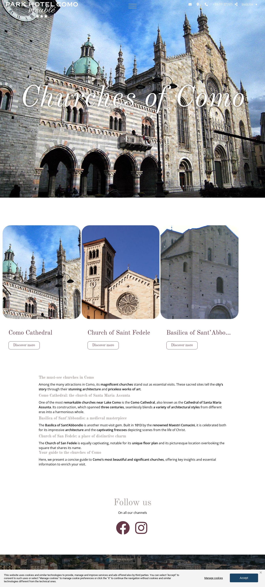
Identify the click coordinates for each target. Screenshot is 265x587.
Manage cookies (213, 578)
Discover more (24, 345)
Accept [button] (244, 577)
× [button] (260, 573)
